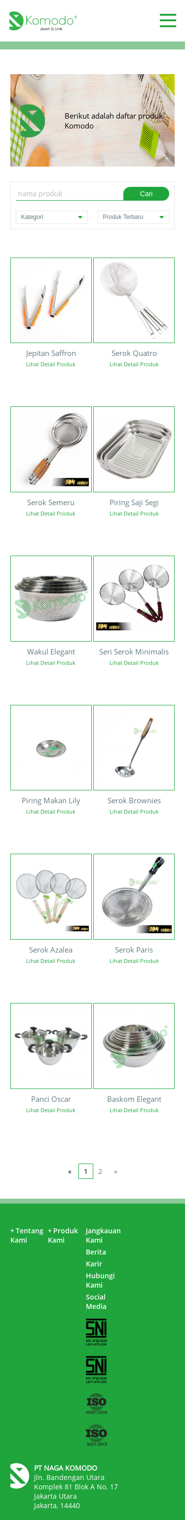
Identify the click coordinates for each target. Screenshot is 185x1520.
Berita (96, 1252)
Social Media (96, 1301)
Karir (94, 1263)
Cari (146, 194)
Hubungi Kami (100, 1280)
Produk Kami (63, 1235)
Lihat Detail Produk (50, 364)
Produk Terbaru (133, 217)
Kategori (51, 217)
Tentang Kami (26, 1235)
